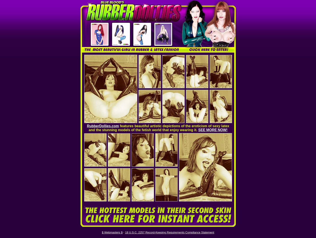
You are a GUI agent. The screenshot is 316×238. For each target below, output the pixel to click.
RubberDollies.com (103, 126)
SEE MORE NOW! (212, 130)
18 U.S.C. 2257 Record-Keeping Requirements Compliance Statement (169, 232)
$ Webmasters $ (112, 232)
